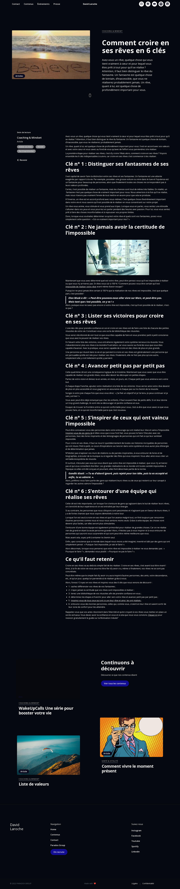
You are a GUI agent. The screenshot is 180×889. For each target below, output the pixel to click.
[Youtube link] (154, 3)
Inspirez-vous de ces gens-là (79, 433)
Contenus (28, 4)
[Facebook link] (148, 3)
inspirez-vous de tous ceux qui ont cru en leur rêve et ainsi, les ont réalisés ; (106, 600)
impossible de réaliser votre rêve (81, 286)
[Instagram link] (141, 3)
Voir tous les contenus (115, 683)
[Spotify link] (161, 3)
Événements (43, 4)
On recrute (59, 852)
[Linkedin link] (167, 3)
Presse (57, 4)
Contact (16, 4)
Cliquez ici (152, 615)
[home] (90, 3)
